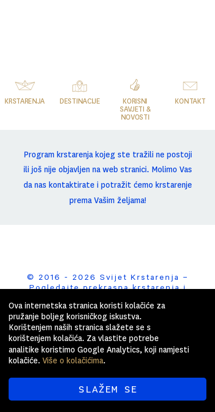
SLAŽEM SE (107, 389)
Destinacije (80, 101)
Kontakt (190, 101)
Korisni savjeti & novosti (135, 109)
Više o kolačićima (72, 360)
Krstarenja (25, 101)
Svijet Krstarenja (128, 25)
